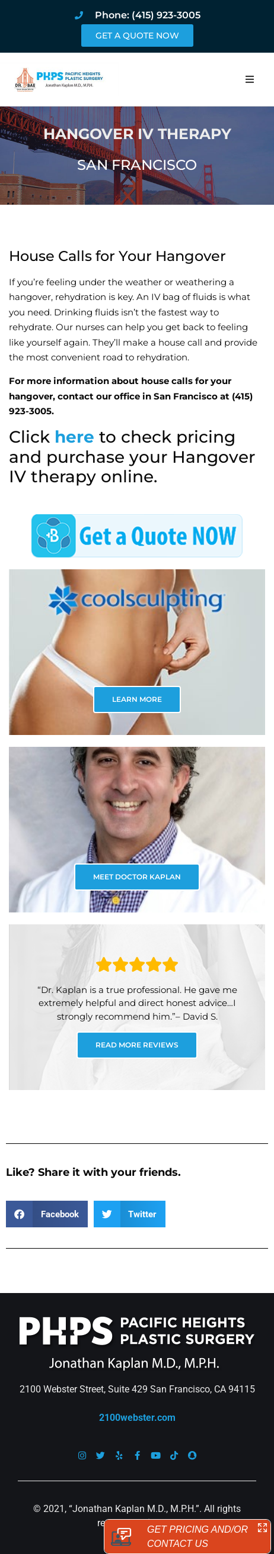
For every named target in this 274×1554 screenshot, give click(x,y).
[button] (249, 79)
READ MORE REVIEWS (137, 1044)
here (74, 437)
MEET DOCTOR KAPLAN (137, 876)
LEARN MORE (137, 699)
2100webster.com (137, 1417)
